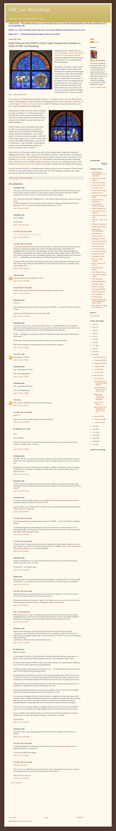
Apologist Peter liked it (20, 765)
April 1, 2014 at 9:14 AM (21, 225)
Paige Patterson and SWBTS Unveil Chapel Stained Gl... (100, 409)
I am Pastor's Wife (97, 188)
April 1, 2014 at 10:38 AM (21, 281)
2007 (94, 444)
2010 (94, 435)
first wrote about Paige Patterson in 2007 (29, 159)
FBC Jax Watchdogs (29, 9)
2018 (94, 342)
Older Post (80, 817)
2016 (94, 348)
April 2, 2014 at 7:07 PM (20, 605)
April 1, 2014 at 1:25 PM (20, 360)
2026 (94, 324)
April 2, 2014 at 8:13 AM (21, 491)
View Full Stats (94, 316)
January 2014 (98, 422)
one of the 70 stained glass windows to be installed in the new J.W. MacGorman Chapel (68, 53)
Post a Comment (16, 783)
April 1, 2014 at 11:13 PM (21, 422)
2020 (94, 336)
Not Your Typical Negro (99, 190)
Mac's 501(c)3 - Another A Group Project (99, 306)
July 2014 (97, 369)
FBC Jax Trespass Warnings (97, 260)
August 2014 (98, 366)
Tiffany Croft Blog (97, 287)
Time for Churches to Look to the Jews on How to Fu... (100, 389)
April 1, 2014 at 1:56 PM (20, 393)
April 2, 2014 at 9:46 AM (21, 551)
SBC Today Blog (97, 279)
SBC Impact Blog (97, 284)
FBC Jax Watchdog (19, 612)
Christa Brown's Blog (98, 292)
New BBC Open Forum (20, 231)
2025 (94, 327)
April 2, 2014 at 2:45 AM (21, 449)
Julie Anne (16, 275)
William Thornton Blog (99, 224)
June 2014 (97, 372)
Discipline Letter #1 (98, 254)
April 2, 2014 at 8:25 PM (20, 622)
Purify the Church (97, 236)
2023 (94, 333)
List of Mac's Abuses (98, 249)
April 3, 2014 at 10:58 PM (21, 737)
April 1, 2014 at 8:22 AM (21, 208)
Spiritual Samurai (97, 193)
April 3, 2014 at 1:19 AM (21, 722)
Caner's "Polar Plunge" (98, 403)
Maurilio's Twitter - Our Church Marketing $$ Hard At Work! (99, 301)
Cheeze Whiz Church (98, 244)
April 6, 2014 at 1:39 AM (21, 778)
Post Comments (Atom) (24, 821)
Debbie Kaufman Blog (99, 226)
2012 (94, 429)
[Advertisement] (46, 800)
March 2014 (98, 416)
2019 (94, 339)
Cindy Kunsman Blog (98, 185)
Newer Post (12, 817)
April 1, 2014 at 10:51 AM (21, 293)
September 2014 (99, 363)
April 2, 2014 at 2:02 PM (20, 584)
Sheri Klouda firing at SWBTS (25, 164)
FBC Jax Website (97, 294)
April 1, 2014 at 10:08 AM (21, 268)
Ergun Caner (64, 99)
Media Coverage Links (99, 208)
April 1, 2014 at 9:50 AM (21, 237)
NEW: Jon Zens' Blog (98, 183)
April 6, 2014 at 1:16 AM (21, 755)
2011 (94, 432)
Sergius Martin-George (20, 287)
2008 (94, 441)
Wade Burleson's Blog (98, 272)
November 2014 (99, 360)
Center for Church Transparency (97, 200)
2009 (94, 438)
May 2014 (97, 375)
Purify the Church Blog (99, 251)
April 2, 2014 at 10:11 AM (21, 570)
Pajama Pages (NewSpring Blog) (97, 230)
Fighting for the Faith (98, 238)
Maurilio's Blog (97, 297)
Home (46, 817)
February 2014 (99, 419)
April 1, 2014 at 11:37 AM (21, 316)
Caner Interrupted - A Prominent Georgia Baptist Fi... (100, 383)
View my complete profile (98, 87)
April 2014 (97, 378)
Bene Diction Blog (97, 246)
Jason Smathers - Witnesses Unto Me (98, 205)
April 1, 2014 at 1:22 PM (20, 347)
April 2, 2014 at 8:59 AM (21, 512)
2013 (94, 426)
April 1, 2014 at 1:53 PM (20, 376)
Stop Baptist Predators (99, 289)
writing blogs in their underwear (32, 104)
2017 (94, 345)
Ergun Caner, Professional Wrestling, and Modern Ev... (99, 396)
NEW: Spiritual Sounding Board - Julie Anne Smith (99, 174)
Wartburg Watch (97, 233)
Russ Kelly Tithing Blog (99, 241)
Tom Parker (17, 354)
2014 (94, 354)
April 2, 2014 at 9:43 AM (21, 534)
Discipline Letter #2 (98, 256)
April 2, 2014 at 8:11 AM (20, 474)
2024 (94, 330)
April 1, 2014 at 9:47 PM (20, 405)
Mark (15, 400)
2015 (94, 351)
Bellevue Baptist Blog (98, 281)
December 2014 (99, 357)
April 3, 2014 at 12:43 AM (21, 642)
